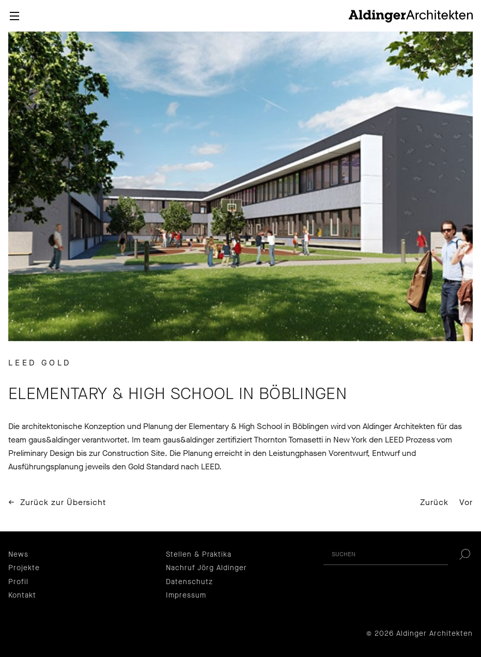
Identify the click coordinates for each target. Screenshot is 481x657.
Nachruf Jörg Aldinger (206, 568)
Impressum (186, 595)
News (18, 554)
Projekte (24, 568)
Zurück (434, 502)
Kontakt (22, 595)
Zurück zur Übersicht (63, 502)
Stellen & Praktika (198, 554)
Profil (18, 582)
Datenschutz (189, 582)
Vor (466, 502)
